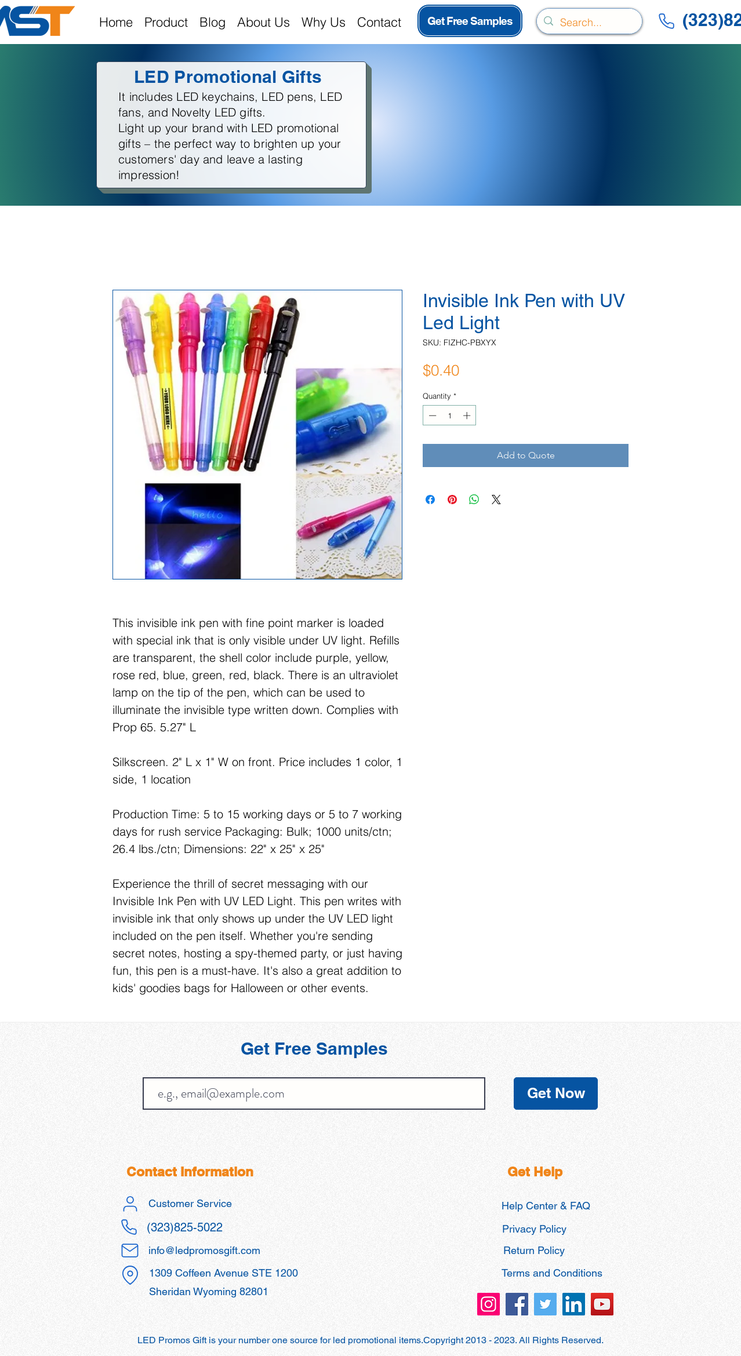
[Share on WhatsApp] (474, 499)
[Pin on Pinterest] (452, 499)
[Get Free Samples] (470, 21)
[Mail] (129, 1250)
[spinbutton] (449, 415)
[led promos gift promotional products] (488, 1304)
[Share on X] (496, 499)
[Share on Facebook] (430, 499)
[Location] (129, 1275)
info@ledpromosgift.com (204, 1250)
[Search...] (589, 23)
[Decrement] (431, 415)
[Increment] (468, 415)
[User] (129, 1203)
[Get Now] (556, 1093)
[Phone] (666, 20)
